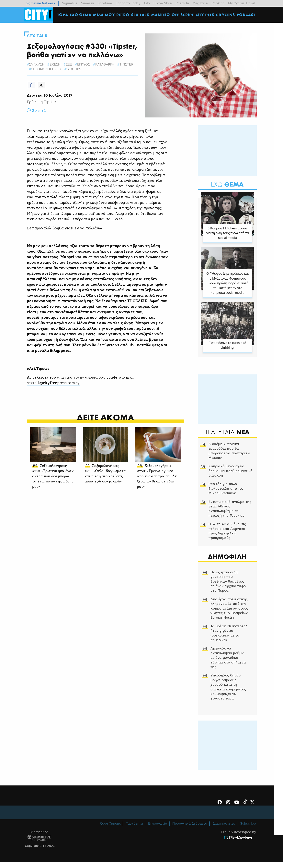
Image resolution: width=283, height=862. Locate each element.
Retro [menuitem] (123, 14)
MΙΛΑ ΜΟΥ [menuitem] (104, 14)
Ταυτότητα (134, 824)
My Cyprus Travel (241, 3)
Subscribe (248, 824)
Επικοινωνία (157, 824)
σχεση (56, 64)
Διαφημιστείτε (224, 824)
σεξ (70, 64)
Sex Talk (38, 36)
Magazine (200, 3)
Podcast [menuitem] (246, 14)
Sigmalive (69, 3)
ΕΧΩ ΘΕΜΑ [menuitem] (81, 14)
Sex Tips (75, 69)
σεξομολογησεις (47, 69)
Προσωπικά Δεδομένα (189, 824)
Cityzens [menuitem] (225, 14)
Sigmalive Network (40, 3)
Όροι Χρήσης (110, 824)
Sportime (105, 3)
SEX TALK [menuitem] (140, 14)
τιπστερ (127, 64)
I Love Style (162, 3)
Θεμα (226, 184)
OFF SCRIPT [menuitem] (183, 14)
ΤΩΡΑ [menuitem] (62, 14)
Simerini (87, 3)
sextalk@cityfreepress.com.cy (54, 383)
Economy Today (128, 3)
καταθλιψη (105, 64)
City (147, 3)
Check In (182, 3)
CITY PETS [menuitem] (205, 14)
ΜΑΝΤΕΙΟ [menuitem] (160, 14)
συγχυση (37, 64)
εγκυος (84, 64)
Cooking (218, 3)
